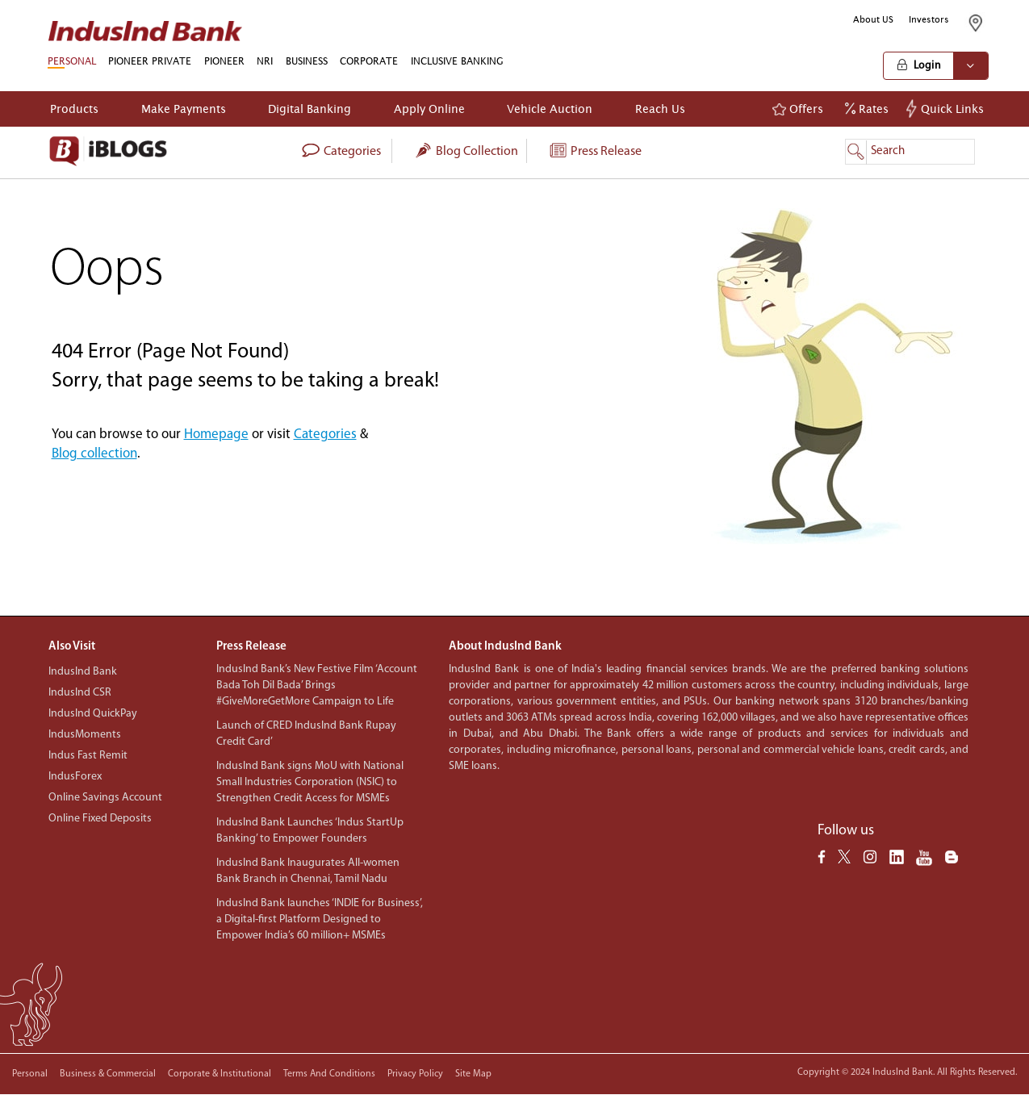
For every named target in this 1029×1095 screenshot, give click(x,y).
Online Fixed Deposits (100, 819)
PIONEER (224, 61)
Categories (325, 434)
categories (341, 151)
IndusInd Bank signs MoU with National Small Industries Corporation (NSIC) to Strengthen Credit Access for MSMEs (310, 782)
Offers (797, 109)
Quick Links (947, 108)
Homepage (216, 434)
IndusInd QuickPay (92, 714)
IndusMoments (84, 735)
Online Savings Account (105, 798)
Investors (929, 19)
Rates (867, 108)
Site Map (473, 1074)
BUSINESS (307, 61)
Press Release (595, 151)
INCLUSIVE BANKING (457, 61)
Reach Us (660, 108)
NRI (265, 61)
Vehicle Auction (549, 108)
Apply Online (429, 108)
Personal (30, 1074)
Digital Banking (309, 108)
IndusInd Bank (82, 672)
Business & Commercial (108, 1074)
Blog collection (465, 151)
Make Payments (183, 108)
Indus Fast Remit (88, 756)
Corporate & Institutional (219, 1074)
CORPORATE (369, 61)
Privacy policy (415, 1074)
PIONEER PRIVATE (149, 61)
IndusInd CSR (79, 693)
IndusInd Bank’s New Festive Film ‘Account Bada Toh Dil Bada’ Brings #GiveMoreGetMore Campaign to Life (316, 685)
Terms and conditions (329, 1074)
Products (74, 108)
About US (873, 19)
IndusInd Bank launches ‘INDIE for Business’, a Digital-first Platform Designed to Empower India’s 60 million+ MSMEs (319, 919)
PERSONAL (72, 61)
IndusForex (75, 777)
